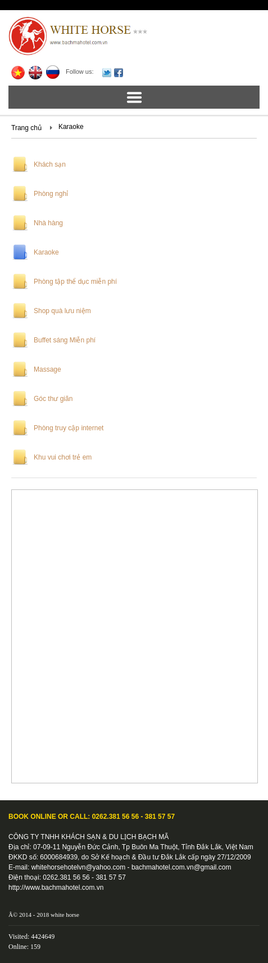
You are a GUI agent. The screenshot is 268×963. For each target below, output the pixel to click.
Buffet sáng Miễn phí (65, 340)
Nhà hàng (48, 223)
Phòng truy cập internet (68, 428)
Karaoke (71, 127)
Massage (47, 369)
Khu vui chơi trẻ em (63, 457)
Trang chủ (26, 128)
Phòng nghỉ (51, 194)
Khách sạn (50, 164)
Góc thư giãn (53, 399)
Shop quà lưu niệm (62, 311)
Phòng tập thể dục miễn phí (75, 282)
